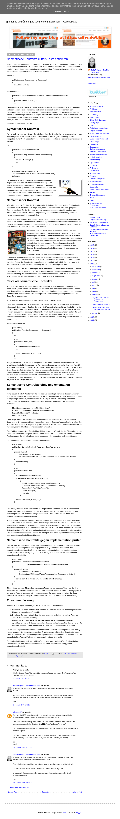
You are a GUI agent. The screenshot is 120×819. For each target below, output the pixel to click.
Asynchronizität (95, 112)
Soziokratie (94, 187)
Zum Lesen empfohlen (98, 208)
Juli (93, 282)
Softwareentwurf (96, 182)
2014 (93, 248)
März (94, 291)
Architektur (94, 109)
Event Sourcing (95, 136)
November (96, 270)
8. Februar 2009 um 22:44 (22, 705)
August (95, 279)
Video (92, 200)
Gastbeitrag (94, 144)
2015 (93, 245)
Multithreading (95, 160)
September (96, 276)
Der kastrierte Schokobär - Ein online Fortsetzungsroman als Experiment (99, 232)
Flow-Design (94, 142)
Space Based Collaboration (99, 190)
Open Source (94, 163)
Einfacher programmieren (99, 128)
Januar (95, 313)
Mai (93, 288)
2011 (93, 258)
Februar (95, 295)
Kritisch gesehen (96, 157)
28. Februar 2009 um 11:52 (22, 747)
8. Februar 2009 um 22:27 (22, 678)
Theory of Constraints (97, 195)
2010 (93, 261)
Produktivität (94, 171)
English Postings (96, 131)
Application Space (96, 106)
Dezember (96, 266)
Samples (93, 176)
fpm (64, 813)
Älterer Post (77, 792)
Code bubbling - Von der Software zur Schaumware (100, 299)
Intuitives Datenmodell (98, 152)
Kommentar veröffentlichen (19, 787)
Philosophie (94, 168)
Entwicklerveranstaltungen (99, 133)
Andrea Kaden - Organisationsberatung (98, 219)
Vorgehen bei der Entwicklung (96, 204)
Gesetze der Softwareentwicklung (97, 148)
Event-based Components (99, 139)
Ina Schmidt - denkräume (99, 222)
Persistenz (93, 165)
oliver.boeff (17, 712)
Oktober (95, 273)
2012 (93, 254)
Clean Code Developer (70, 653)
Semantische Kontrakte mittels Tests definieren (37, 59)
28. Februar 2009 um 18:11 (22, 783)
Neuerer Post (12, 792)
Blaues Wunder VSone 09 (101, 304)
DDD (91, 125)
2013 (93, 251)
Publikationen (95, 173)
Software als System (14, 656)
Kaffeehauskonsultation (98, 154)
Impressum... (92, 84)
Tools (92, 198)
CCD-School (94, 117)
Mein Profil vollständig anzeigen (99, 77)
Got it (66, 12)
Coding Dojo (94, 123)
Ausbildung (94, 115)
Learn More (57, 12)
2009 (93, 264)
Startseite (45, 792)
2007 (93, 320)
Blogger (78, 813)
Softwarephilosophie (97, 184)
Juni (94, 285)
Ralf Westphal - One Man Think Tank (26, 685)
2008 (93, 317)
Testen (24, 656)
